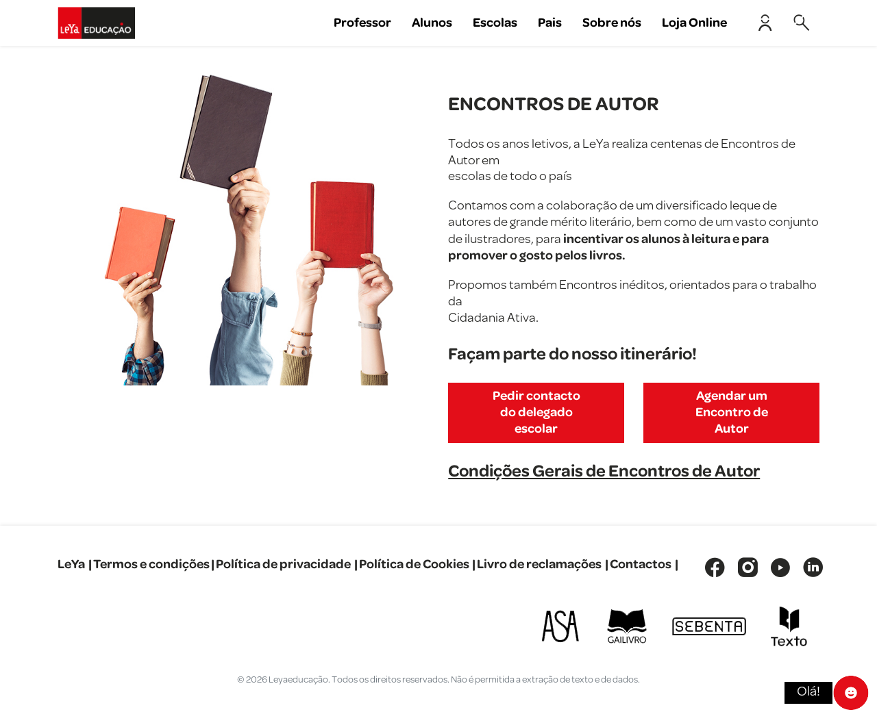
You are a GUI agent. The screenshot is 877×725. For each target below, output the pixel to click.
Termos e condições (151, 564)
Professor (362, 22)
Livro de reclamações (539, 564)
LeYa (71, 564)
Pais (550, 22)
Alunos (432, 22)
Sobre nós (611, 22)
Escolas (495, 22)
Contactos (640, 564)
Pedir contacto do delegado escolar (536, 412)
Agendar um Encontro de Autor (731, 412)
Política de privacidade (283, 564)
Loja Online (694, 22)
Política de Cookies (414, 564)
